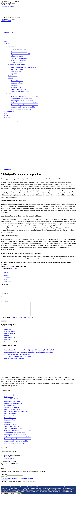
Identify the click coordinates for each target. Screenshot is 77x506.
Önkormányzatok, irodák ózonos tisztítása (23, 107)
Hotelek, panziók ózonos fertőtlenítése (22, 100)
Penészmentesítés (13, 46)
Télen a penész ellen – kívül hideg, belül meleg (17, 359)
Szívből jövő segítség (17, 62)
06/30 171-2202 (13, 268)
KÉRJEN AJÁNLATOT (7, 32)
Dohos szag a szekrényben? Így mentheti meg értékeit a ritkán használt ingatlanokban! (28, 354)
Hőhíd (6, 273)
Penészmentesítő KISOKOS (19, 60)
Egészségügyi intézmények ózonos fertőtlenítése (24, 96)
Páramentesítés (8, 336)
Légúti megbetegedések (11, 334)
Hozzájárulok (4, 496)
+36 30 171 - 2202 (6, 4)
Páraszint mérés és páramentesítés (20, 54)
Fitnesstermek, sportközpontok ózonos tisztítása (24, 105)
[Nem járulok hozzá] (21, 496)
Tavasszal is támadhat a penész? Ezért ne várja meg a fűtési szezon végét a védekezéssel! (29, 352)
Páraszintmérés (8, 340)
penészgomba (8, 277)
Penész (6, 275)
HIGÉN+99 (7, 332)
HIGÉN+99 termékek (17, 69)
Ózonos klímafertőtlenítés (18, 89)
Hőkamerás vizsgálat (17, 56)
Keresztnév (4, 477)
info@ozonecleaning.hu (7, 6)
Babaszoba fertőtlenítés (17, 87)
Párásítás (6, 338)
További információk (15, 496)
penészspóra (7, 281)
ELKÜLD (3, 323)
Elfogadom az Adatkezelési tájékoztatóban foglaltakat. (18, 481)
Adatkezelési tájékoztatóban (18, 320)
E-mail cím (4, 479)
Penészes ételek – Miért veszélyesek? (14, 361)
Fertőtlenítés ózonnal (17, 81)
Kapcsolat (7, 117)
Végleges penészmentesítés (19, 58)
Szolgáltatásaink (8, 44)
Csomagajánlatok (16, 71)
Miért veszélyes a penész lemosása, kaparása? (17, 357)
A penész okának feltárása (18, 49)
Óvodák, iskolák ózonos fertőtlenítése (21, 98)
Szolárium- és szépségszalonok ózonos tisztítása (24, 103)
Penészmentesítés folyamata (19, 52)
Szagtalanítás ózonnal (17, 83)
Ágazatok (14, 73)
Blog (5, 113)
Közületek (11, 93)
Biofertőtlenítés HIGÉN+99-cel (16, 64)
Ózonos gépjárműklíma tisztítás (20, 91)
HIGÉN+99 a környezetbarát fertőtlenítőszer (23, 67)
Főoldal (6, 41)
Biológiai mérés (12, 76)
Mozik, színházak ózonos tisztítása (21, 109)
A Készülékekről (9, 111)
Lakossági (10, 78)
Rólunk (6, 115)
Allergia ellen (15, 85)
